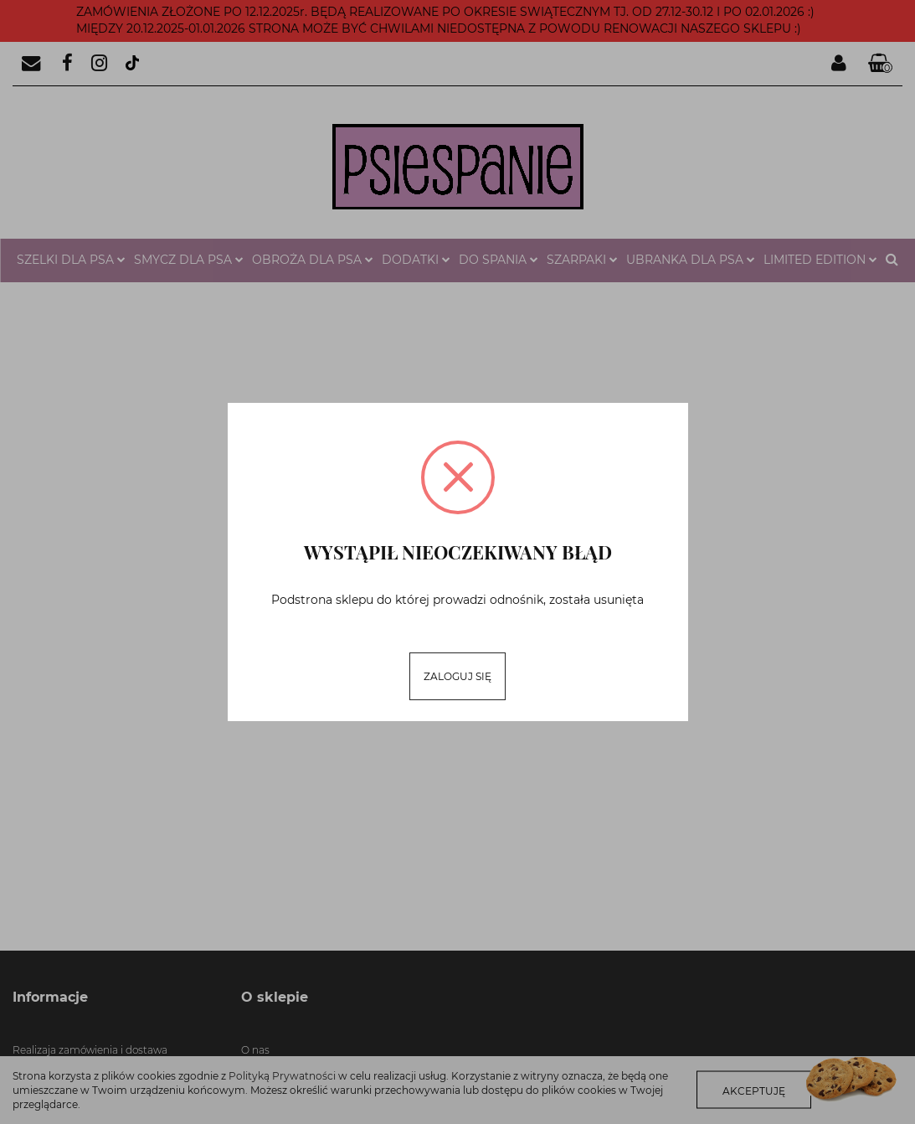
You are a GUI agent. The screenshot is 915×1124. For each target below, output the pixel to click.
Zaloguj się (457, 676)
